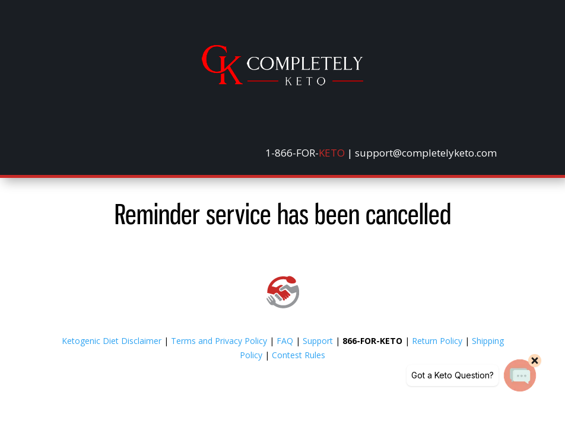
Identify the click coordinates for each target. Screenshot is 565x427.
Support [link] (318, 340)
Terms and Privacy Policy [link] (219, 340)
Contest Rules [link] (298, 355)
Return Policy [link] (437, 340)
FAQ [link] (285, 340)
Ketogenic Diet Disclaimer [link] (111, 340)
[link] (282, 82)
